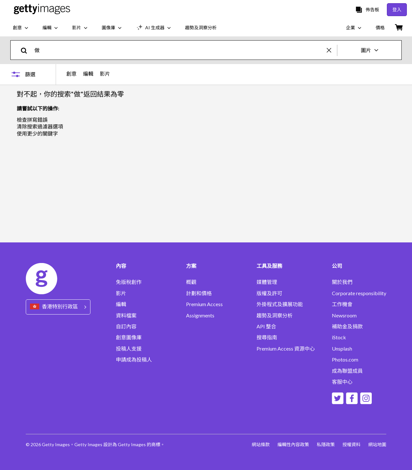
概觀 (191, 282)
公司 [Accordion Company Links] (337, 266)
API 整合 (266, 326)
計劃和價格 (199, 293)
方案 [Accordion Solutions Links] (191, 266)
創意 (71, 74)
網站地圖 (377, 444)
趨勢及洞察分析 (275, 315)
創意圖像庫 (129, 337)
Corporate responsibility (359, 293)
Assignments (200, 315)
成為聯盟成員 (347, 371)
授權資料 (351, 444)
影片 (105, 74)
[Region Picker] (58, 307)
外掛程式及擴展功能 (280, 304)
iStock (339, 337)
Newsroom (344, 315)
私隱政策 (326, 444)
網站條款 (261, 444)
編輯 (88, 74)
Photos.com (345, 359)
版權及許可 (269, 293)
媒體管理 (267, 282)
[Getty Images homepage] (42, 9)
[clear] (332, 50)
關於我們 (342, 282)
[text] (179, 50)
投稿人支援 (129, 349)
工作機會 (342, 304)
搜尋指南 (267, 337)
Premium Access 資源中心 (286, 349)
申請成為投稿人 (134, 359)
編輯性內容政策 (293, 444)
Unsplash (342, 349)
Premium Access (204, 304)
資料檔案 (126, 315)
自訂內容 (126, 326)
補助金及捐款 (347, 326)
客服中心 (342, 382)
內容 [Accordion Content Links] (121, 266)
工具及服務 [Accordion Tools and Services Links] (269, 266)
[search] (26, 50)
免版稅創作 (129, 282)
